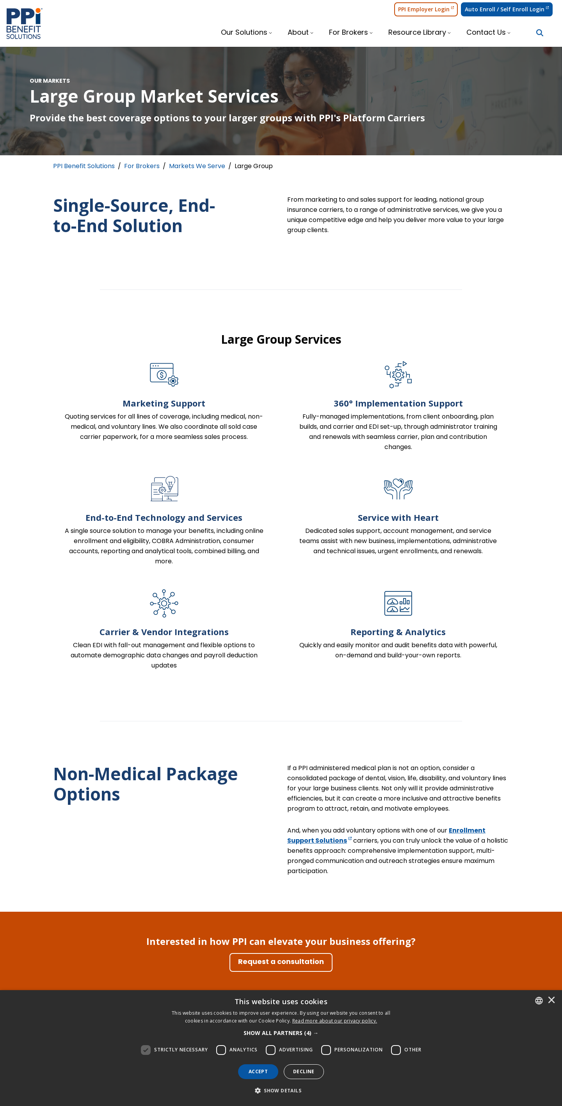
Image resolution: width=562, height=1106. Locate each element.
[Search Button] (539, 32)
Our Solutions (244, 33)
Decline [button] (304, 1071)
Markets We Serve (197, 167)
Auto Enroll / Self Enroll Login (507, 9)
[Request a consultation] (281, 962)
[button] (281, 1033)
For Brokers (348, 33)
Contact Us (486, 33)
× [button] (551, 1000)
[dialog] (281, 1048)
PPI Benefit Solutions (84, 167)
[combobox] (539, 1001)
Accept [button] (258, 1071)
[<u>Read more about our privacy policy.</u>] (334, 1020)
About (298, 33)
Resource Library (417, 33)
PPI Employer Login (426, 9)
